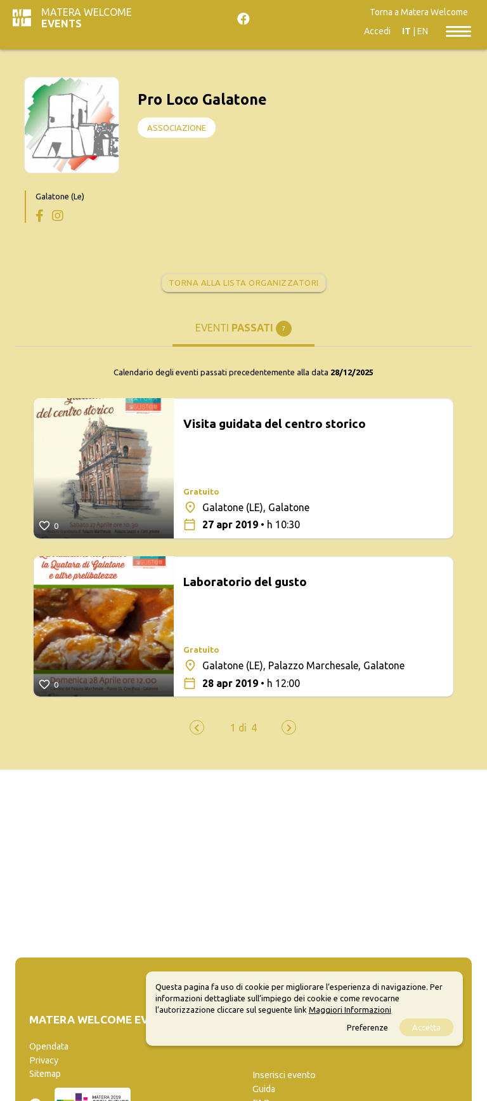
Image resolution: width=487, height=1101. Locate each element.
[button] (238, 727)
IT (406, 31)
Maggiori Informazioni (350, 1009)
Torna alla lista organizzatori (244, 282)
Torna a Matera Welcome (419, 12)
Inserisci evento (284, 1075)
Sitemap (45, 1074)
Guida (263, 1089)
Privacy (43, 1060)
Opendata (48, 1046)
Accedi (377, 31)
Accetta (426, 1027)
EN (422, 31)
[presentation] (197, 727)
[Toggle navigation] (458, 30)
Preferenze (367, 1027)
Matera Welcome (86, 17)
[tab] (243, 333)
